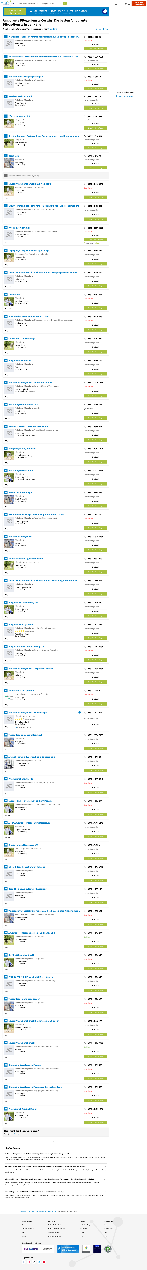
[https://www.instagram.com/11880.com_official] (29, 1262)
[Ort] (51, 3)
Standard (52, 29)
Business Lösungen (54, 1236)
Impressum (108, 1225)
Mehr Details (95, 44)
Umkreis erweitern (18, 1134)
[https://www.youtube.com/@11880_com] (44, 1262)
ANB (106, 1236)
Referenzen (83, 1228)
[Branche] (29, 3)
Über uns (25, 1225)
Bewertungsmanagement (56, 1228)
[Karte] (99, 29)
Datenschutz (108, 1228)
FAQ (81, 1236)
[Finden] (65, 3)
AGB (105, 1232)
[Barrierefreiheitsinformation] (126, 3)
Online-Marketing (54, 1232)
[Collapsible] (105, 1153)
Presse (24, 1236)
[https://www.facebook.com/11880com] (24, 1262)
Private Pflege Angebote (125, 96)
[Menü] (130, 3)
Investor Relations (28, 1228)
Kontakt (82, 1232)
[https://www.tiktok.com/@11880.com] (34, 1262)
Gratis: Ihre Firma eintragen (138, 3)
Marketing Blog (85, 1225)
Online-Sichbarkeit (54, 1225)
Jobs (23, 1232)
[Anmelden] (120, 3)
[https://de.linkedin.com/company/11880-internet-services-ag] (39, 1262)
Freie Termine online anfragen (15, 11)
